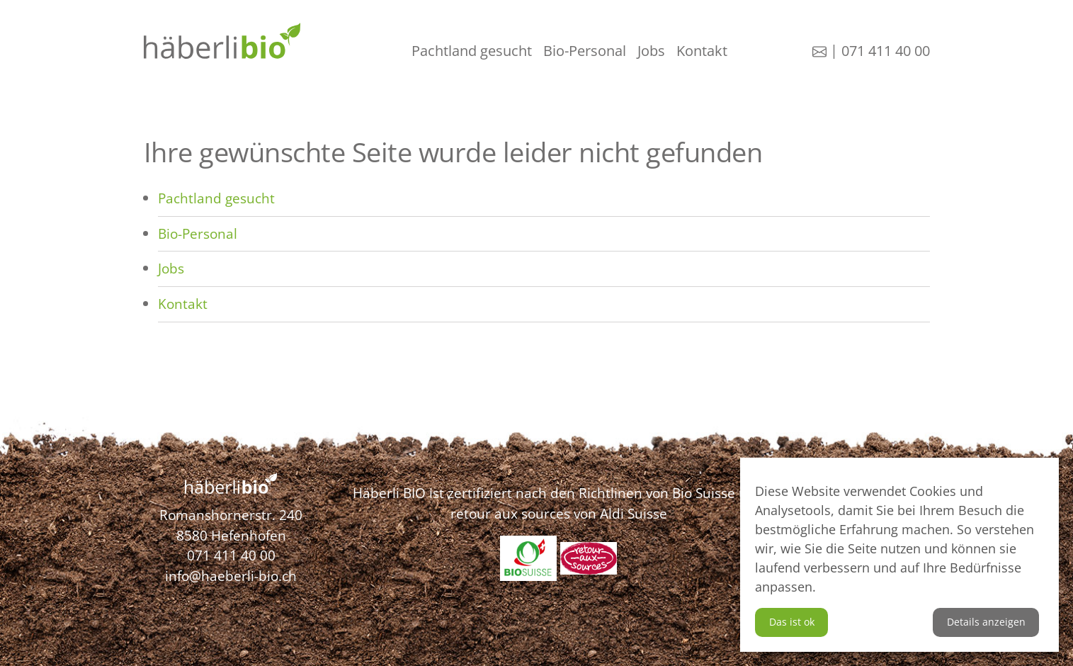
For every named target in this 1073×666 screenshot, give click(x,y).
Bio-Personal (584, 50)
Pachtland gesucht (471, 50)
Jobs (651, 50)
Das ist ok (791, 621)
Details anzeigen (986, 621)
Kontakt (701, 50)
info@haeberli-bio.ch (231, 575)
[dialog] (899, 555)
